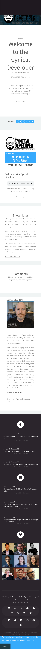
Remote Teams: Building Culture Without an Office (20, 490)
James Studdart (23, 73)
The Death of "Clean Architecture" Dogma (19, 451)
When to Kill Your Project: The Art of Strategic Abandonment (21, 520)
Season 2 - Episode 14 (11, 434)
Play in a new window (25, 188)
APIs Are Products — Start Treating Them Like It (21, 437)
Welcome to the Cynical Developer (20, 55)
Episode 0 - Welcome (12, 256)
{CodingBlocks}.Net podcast (25, 249)
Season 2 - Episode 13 (11, 449)
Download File (12, 188)
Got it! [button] (5, 646)
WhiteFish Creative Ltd (20, 632)
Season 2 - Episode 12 (11, 462)
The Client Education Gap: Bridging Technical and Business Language (21, 505)
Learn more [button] (31, 640)
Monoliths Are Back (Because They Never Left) (21, 464)
